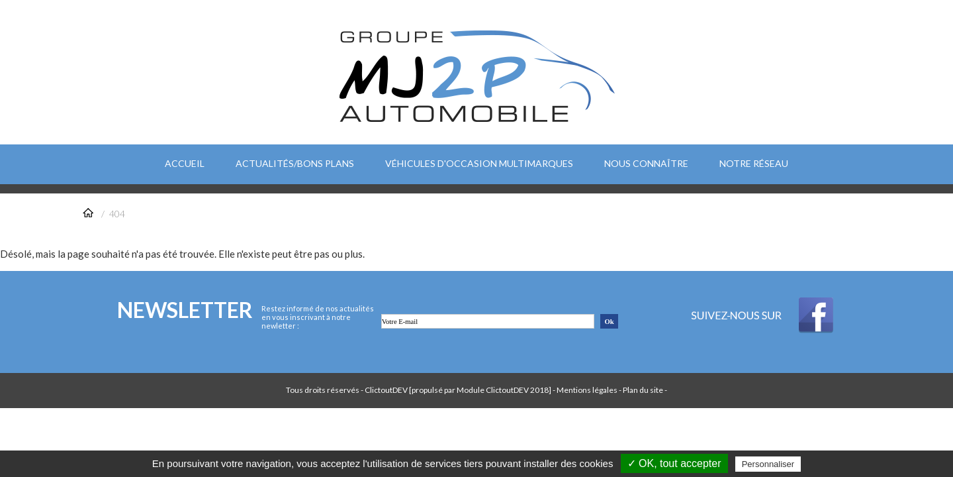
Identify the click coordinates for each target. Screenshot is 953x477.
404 (117, 213)
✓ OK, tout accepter (674, 463)
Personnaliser (768, 464)
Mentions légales (587, 390)
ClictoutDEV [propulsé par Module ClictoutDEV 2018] (458, 390)
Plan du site (643, 390)
